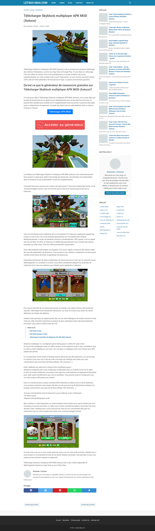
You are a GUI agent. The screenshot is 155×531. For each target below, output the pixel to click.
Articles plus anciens (88, 505)
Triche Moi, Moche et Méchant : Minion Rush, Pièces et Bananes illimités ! (120, 30)
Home (53, 3)
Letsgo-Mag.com (35, 2)
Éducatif (121, 236)
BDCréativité (105, 230)
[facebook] (31, 490)
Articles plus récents (31, 505)
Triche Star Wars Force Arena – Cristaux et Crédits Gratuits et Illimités (119, 138)
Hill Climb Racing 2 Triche (38, 334)
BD (102, 227)
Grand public (122, 223)
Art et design (105, 217)
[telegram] (89, 490)
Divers (120, 217)
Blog (70, 3)
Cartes (120, 210)
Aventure (105, 223)
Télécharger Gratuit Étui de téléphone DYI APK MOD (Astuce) (50, 337)
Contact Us (85, 520)
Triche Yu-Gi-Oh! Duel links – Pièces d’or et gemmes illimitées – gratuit (120, 56)
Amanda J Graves (115, 172)
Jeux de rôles (123, 232)
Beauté (103, 233)
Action (104, 207)
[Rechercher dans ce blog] (130, 3)
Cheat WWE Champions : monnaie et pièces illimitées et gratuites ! (119, 95)
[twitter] (45, 490)
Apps (104, 210)
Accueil (58, 520)
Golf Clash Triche (35, 331)
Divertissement (123, 220)
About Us (90, 3)
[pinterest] (60, 490)
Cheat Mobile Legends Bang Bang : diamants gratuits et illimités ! (118, 43)
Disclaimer (65, 520)
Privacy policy (75, 520)
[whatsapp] (74, 490)
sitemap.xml (95, 520)
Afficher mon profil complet (115, 193)
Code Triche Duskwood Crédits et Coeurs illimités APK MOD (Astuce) (120, 16)
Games (61, 3)
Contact (79, 3)
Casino (120, 213)
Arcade (104, 213)
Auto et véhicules (107, 220)
